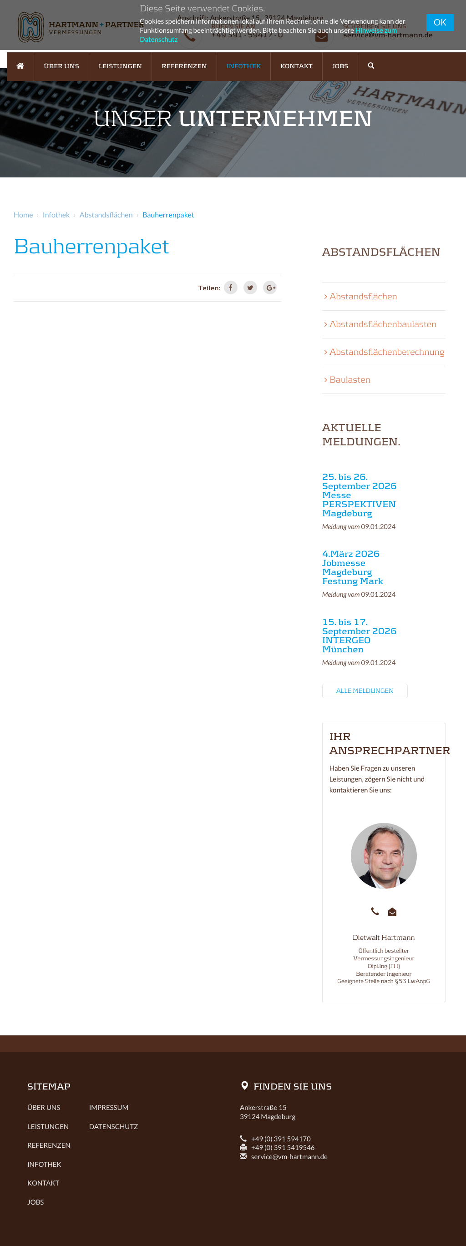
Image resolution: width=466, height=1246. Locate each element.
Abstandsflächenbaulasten (382, 324)
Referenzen (44, 1145)
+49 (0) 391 (277, 1148)
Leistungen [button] (120, 66)
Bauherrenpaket (168, 215)
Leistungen (44, 1127)
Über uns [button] (61, 66)
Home (23, 215)
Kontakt (296, 66)
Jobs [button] (340, 66)
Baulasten (349, 379)
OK (440, 22)
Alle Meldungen (365, 691)
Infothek (56, 215)
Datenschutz (113, 1127)
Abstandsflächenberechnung (387, 352)
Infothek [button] (244, 66)
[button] (371, 66)
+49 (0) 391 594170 (275, 1139)
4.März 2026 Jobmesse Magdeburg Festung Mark (352, 568)
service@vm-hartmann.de (284, 1157)
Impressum (109, 1108)
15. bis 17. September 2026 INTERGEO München (359, 636)
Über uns (43, 1108)
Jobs (35, 1202)
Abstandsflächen (106, 215)
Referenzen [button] (184, 66)
